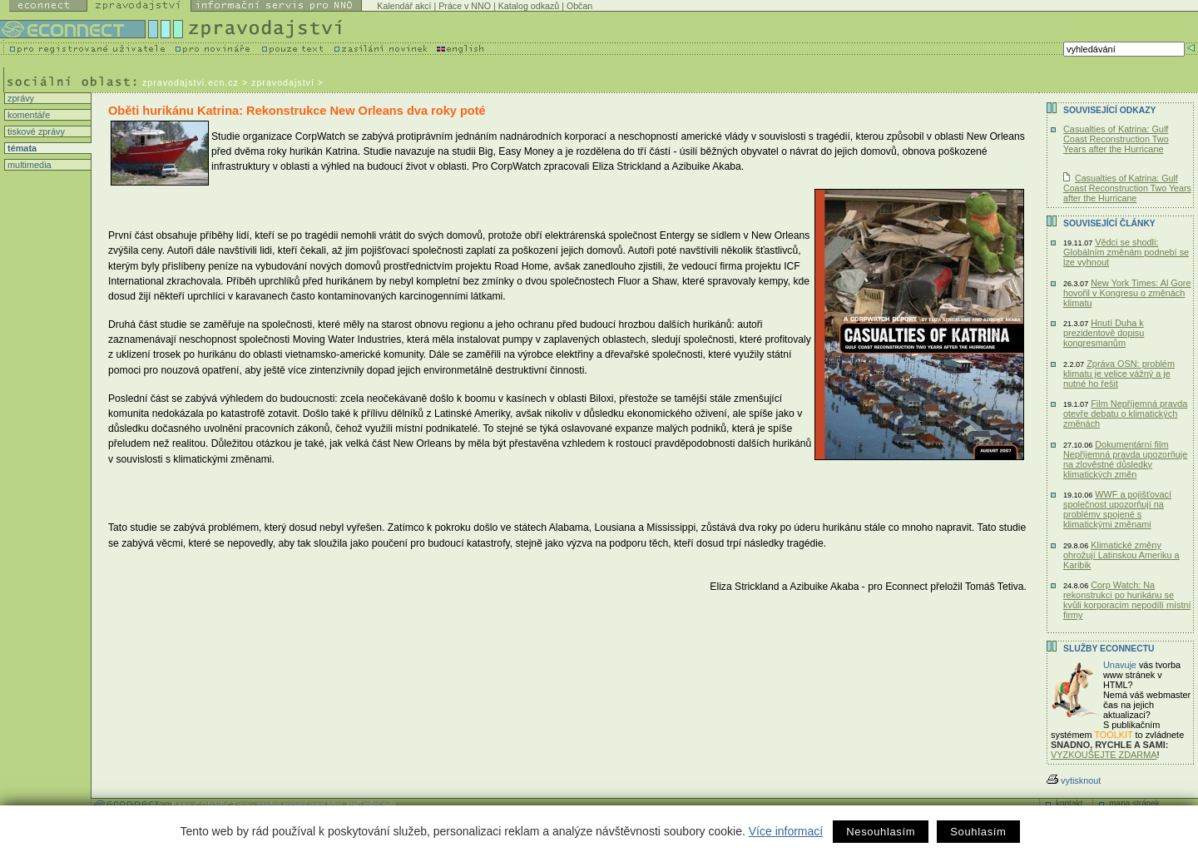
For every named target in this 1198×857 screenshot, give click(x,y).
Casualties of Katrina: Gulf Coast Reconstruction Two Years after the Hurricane (1116, 139)
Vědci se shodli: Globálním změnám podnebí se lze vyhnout (1126, 252)
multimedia (28, 165)
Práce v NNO (464, 6)
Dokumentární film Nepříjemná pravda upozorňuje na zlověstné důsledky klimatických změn (1125, 459)
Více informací (786, 831)
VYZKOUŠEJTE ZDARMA (1104, 755)
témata (21, 148)
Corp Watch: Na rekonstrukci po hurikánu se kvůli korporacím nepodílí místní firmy (1127, 600)
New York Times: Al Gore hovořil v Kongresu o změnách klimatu (1127, 293)
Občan (579, 6)
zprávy (19, 98)
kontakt (1069, 803)
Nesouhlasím (880, 831)
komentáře (27, 115)
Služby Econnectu (1108, 648)
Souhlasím (978, 831)
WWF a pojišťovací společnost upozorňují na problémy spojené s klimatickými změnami (1117, 509)
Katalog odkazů (528, 6)
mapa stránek (1134, 803)
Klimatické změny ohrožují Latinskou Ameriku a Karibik (1121, 555)
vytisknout (1074, 780)
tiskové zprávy (35, 131)
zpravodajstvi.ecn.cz (190, 82)
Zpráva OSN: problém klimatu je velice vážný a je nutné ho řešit (1119, 374)
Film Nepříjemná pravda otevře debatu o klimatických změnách (1125, 413)
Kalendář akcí (404, 6)
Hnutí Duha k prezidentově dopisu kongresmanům (1103, 333)
